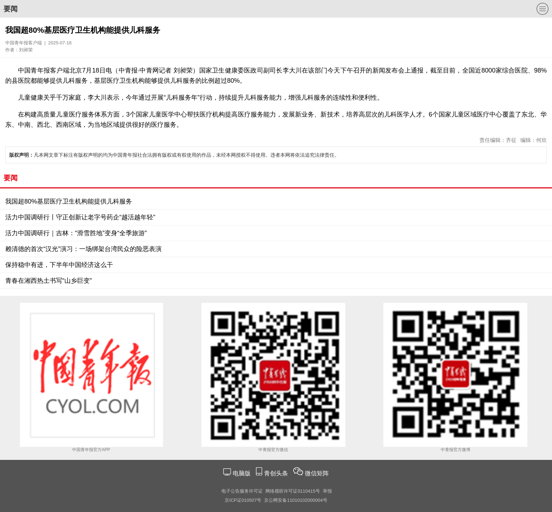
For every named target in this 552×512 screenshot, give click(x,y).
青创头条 (277, 473)
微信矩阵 (317, 473)
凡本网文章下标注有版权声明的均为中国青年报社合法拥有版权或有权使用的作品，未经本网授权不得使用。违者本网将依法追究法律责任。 (174, 155)
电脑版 (241, 473)
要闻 (11, 9)
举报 (327, 491)
